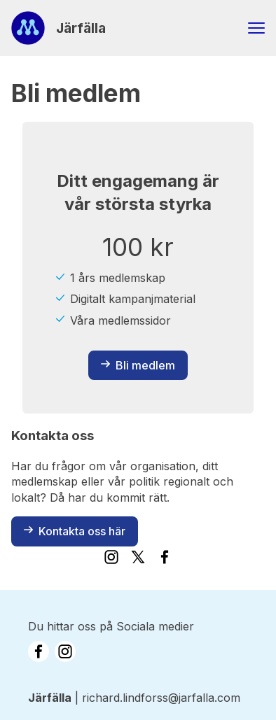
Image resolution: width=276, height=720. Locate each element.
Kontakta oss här (74, 531)
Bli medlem (138, 365)
